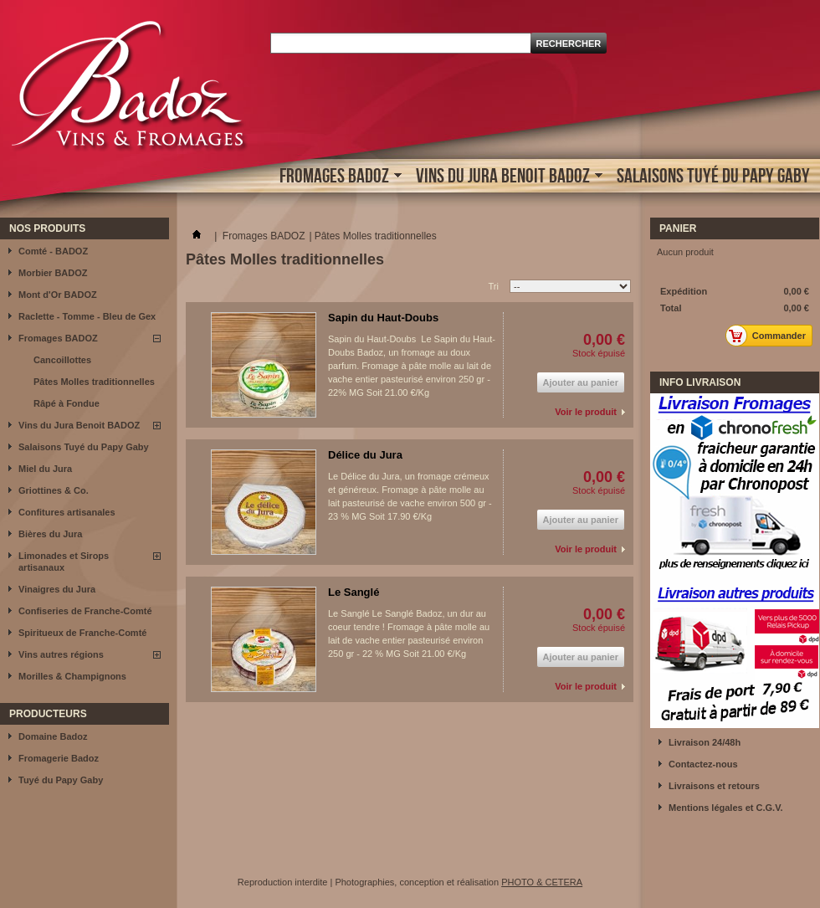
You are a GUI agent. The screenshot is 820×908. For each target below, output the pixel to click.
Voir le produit (586, 412)
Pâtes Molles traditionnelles (94, 382)
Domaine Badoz (53, 736)
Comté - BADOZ (53, 251)
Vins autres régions (61, 654)
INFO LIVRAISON (700, 382)
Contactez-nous (703, 764)
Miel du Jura (45, 469)
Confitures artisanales (66, 512)
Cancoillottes (62, 360)
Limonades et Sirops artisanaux (63, 561)
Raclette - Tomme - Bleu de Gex (87, 316)
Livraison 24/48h (705, 742)
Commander (770, 335)
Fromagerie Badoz (58, 758)
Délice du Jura (365, 455)
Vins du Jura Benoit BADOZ (504, 177)
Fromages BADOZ (336, 177)
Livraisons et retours (714, 786)
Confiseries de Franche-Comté (85, 611)
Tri (494, 286)
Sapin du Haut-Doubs (383, 317)
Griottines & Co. (53, 490)
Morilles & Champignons (72, 676)
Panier (677, 228)
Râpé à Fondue (66, 403)
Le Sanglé (353, 592)
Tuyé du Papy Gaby (60, 780)
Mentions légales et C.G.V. (726, 808)
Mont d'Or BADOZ (57, 295)
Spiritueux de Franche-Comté (82, 633)
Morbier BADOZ (53, 273)
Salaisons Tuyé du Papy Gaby (713, 175)
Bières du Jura (50, 534)
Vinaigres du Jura (56, 589)
